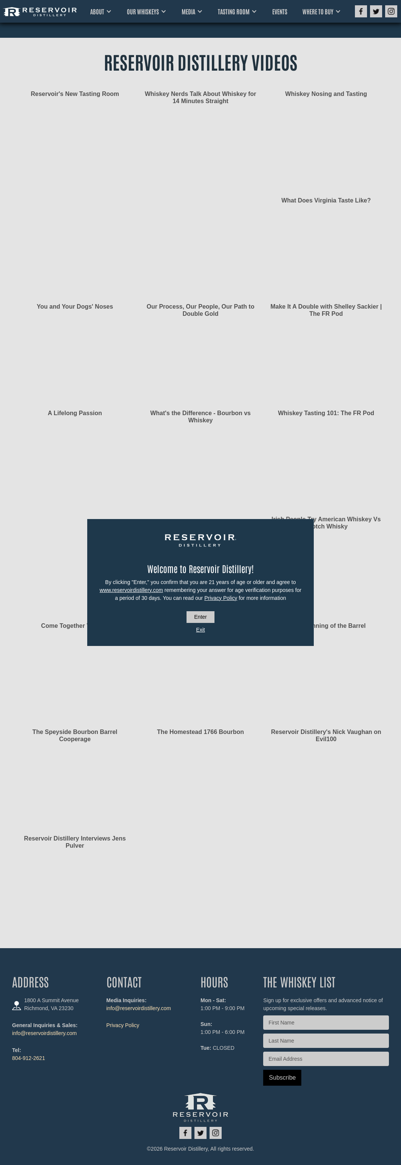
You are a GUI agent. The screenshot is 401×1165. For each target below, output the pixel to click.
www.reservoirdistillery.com (131, 590)
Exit (200, 630)
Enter (200, 617)
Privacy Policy (220, 598)
